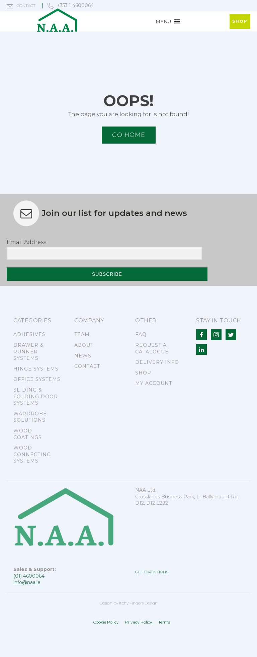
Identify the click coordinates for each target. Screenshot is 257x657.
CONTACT (87, 366)
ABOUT (83, 345)
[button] (163, 21)
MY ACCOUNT (153, 383)
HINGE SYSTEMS (36, 369)
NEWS (82, 356)
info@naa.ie (26, 582)
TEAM (82, 334)
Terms (164, 622)
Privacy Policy (138, 622)
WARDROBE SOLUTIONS (30, 417)
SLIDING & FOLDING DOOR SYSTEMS (35, 396)
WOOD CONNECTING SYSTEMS (32, 454)
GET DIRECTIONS (151, 571)
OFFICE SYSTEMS (37, 379)
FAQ (141, 334)
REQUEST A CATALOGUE (152, 348)
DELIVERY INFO (157, 362)
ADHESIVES (29, 334)
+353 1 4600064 (75, 5)
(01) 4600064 (29, 576)
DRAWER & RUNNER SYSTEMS (28, 351)
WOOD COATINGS (27, 434)
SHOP (240, 21)
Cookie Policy (106, 622)
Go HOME (128, 135)
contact (26, 5)
